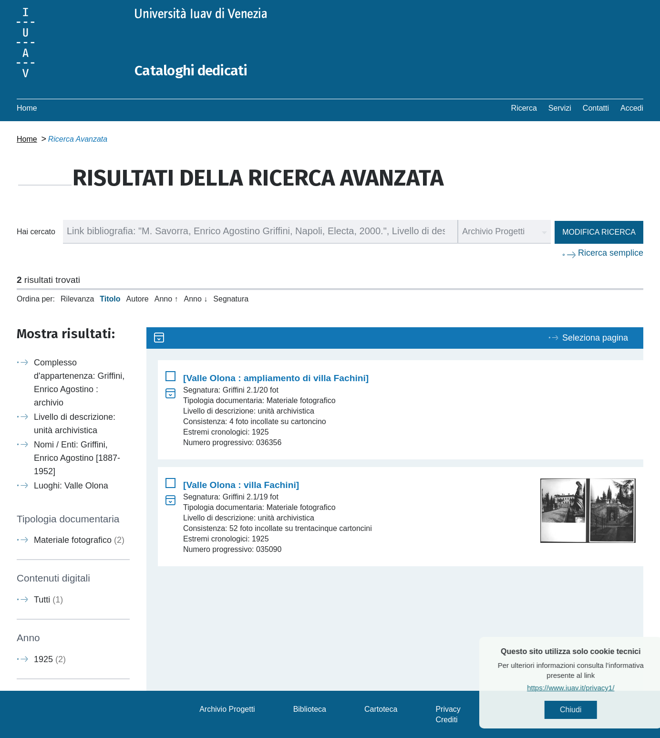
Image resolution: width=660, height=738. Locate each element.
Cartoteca (380, 709)
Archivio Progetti (227, 709)
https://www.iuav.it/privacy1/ (593, 688)
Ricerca (524, 108)
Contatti (596, 108)
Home (27, 108)
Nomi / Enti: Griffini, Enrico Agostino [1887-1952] (77, 457)
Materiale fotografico (79, 540)
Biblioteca (309, 709)
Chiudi (593, 710)
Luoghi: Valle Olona (71, 485)
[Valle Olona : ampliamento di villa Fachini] (276, 378)
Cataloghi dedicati (191, 70)
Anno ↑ (166, 298)
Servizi (559, 108)
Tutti (48, 599)
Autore (137, 298)
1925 (50, 659)
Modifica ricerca (599, 232)
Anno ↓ (196, 298)
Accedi (631, 108)
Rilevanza (77, 298)
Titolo (110, 298)
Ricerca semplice (610, 252)
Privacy (447, 709)
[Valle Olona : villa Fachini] (241, 484)
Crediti (446, 719)
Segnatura (230, 298)
